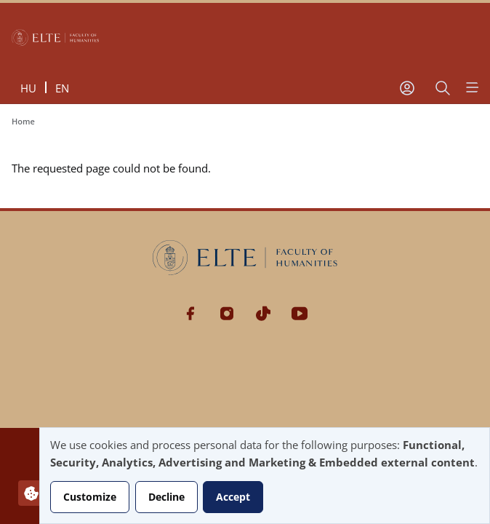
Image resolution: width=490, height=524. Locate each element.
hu (28, 88)
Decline (166, 497)
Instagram (227, 313)
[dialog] (264, 475)
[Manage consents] (31, 493)
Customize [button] (89, 497)
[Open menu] (471, 87)
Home (23, 121)
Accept (233, 497)
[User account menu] (407, 88)
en (62, 88)
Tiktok (263, 313)
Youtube (299, 313)
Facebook (190, 313)
